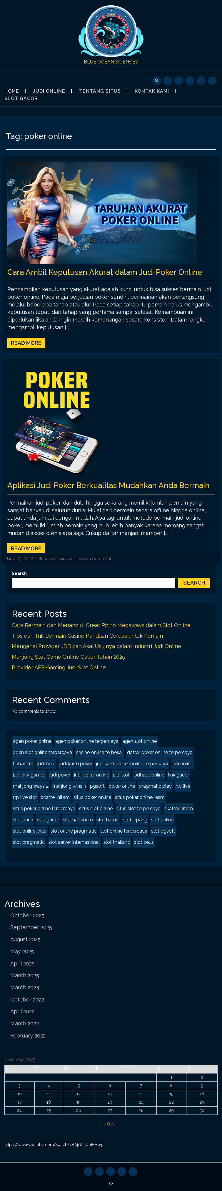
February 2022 (28, 1035)
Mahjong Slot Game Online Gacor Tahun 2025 (68, 657)
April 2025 (22, 963)
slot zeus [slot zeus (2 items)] (144, 842)
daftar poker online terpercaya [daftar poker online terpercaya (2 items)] (160, 752)
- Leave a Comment (92, 558)
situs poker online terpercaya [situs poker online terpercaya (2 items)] (44, 808)
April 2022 (22, 1011)
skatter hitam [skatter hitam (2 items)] (178, 808)
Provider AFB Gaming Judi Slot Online (59, 667)
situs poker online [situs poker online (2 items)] (92, 797)
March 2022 (24, 1023)
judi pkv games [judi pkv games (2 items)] (29, 775)
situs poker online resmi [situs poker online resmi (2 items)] (140, 797)
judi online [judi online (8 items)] (182, 763)
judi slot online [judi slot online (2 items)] (148, 775)
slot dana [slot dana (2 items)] (23, 820)
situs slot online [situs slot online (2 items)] (96, 808)
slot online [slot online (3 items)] (162, 820)
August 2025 (25, 939)
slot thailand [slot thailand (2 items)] (117, 842)
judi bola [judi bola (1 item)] (46, 763)
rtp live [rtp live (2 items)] (183, 786)
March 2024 (24, 987)
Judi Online (49, 91)
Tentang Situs (100, 91)
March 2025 (24, 975)
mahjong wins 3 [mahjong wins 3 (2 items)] (69, 786)
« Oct (109, 1124)
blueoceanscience (54, 558)
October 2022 (27, 999)
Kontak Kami (152, 91)
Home (11, 91)
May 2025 (22, 951)
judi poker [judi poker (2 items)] (59, 775)
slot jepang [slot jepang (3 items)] (135, 820)
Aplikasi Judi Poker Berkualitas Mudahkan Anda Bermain (108, 485)
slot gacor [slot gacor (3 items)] (48, 820)
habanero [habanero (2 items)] (23, 763)
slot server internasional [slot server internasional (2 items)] (74, 842)
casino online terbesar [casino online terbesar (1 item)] (99, 752)
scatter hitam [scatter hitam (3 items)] (55, 797)
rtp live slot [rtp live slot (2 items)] (25, 797)
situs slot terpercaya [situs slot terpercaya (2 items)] (138, 808)
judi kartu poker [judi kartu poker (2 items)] (75, 763)
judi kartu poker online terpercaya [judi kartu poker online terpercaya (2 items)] (132, 763)
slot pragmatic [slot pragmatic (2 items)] (29, 842)
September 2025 (31, 927)
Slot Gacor (21, 98)
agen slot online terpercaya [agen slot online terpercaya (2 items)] (42, 752)
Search (19, 573)
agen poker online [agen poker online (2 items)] (32, 741)
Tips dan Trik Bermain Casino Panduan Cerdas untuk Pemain (87, 636)
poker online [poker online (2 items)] (122, 786)
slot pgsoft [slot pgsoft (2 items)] (163, 831)
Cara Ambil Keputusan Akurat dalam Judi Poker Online (104, 272)
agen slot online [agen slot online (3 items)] (139, 741)
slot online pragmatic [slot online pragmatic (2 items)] (73, 831)
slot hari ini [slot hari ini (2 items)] (108, 820)
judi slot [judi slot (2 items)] (121, 775)
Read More (26, 343)
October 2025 (27, 915)
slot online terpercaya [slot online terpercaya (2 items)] (123, 831)
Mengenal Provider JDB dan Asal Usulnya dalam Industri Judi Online (96, 646)
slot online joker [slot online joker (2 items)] (30, 831)
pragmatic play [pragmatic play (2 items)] (155, 786)
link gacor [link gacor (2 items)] (178, 775)
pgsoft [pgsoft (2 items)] (97, 786)
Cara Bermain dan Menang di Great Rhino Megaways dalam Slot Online (101, 625)
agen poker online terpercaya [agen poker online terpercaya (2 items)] (86, 741)
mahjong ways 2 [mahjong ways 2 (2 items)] (31, 786)
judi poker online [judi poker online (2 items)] (91, 775)
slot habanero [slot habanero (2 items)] (78, 820)
